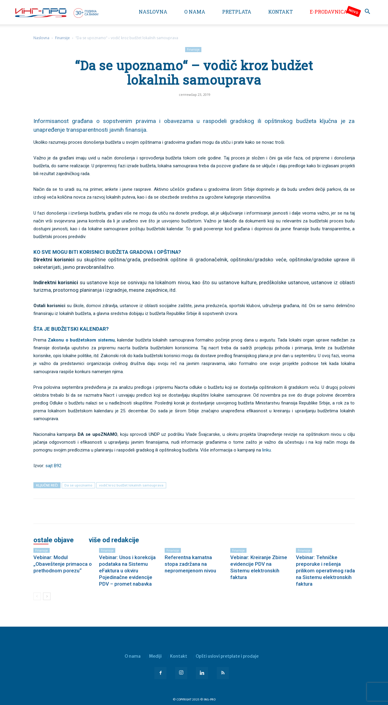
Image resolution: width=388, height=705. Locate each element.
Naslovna (153, 11)
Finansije (62, 37)
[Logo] (56, 12)
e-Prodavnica (328, 11)
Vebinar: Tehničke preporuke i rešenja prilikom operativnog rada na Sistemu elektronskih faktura (325, 570)
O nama (194, 11)
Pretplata (236, 11)
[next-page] (47, 596)
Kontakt (280, 11)
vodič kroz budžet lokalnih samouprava (131, 485)
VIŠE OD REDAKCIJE (114, 540)
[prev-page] (37, 596)
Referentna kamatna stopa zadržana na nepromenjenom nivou (190, 564)
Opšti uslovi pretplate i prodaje (227, 656)
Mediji (155, 656)
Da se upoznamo (78, 485)
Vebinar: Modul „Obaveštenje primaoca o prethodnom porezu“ (62, 564)
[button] (367, 12)
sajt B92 (53, 465)
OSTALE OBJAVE (53, 540)
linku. (267, 450)
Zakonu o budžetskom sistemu (81, 340)
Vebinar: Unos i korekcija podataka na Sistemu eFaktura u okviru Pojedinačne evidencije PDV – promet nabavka (127, 570)
